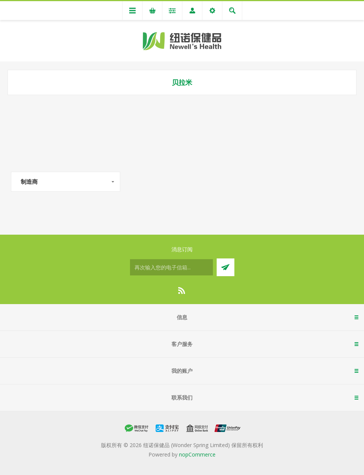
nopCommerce (197, 454)
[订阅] (171, 267)
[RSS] (182, 290)
